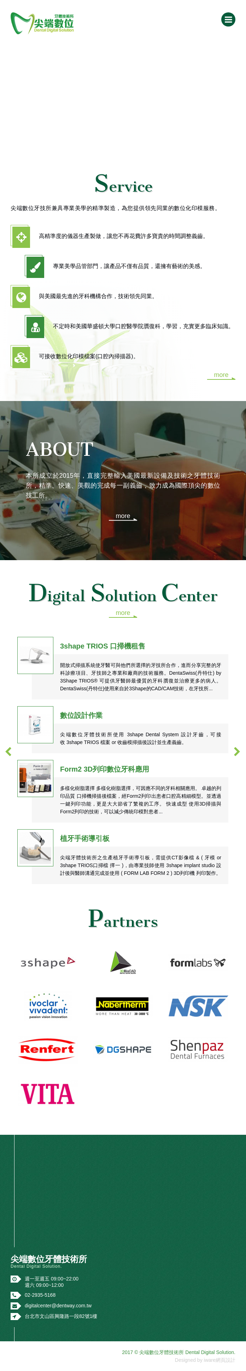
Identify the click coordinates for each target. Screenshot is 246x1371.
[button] (8, 751)
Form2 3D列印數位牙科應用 (104, 769)
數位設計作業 (81, 715)
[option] (123, 755)
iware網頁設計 (219, 1360)
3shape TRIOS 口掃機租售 (102, 646)
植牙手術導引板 (85, 838)
